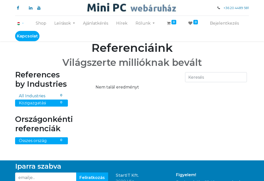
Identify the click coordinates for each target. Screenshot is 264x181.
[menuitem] (41, 23)
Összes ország (41, 140)
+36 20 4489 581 (236, 8)
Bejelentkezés (224, 23)
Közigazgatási (41, 102)
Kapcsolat (27, 36)
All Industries (41, 95)
